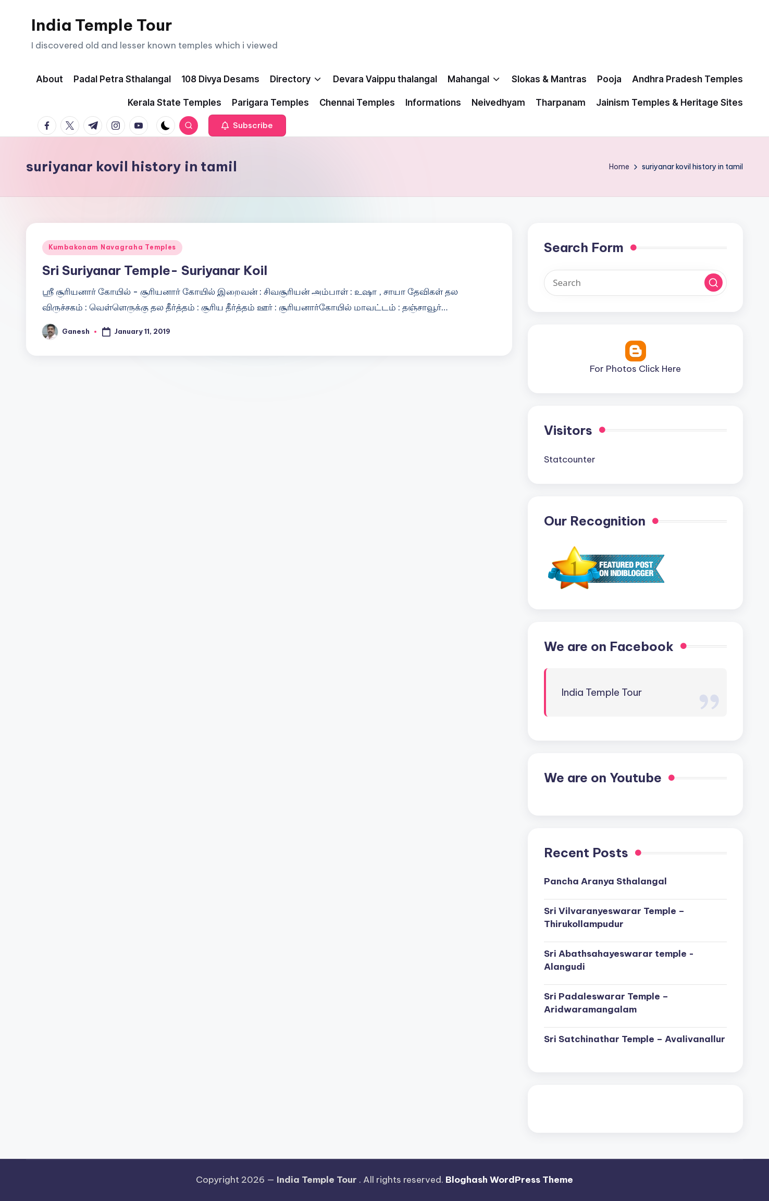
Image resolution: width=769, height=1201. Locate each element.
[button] (247, 125)
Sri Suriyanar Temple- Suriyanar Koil (154, 270)
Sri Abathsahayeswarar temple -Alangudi (619, 960)
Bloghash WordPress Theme (509, 1179)
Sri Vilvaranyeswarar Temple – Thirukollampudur (614, 917)
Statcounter (570, 459)
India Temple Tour (101, 25)
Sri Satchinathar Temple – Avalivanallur (634, 1039)
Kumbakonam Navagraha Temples (112, 247)
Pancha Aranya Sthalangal (605, 881)
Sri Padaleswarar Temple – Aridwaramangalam (606, 1003)
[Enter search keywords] (635, 283)
